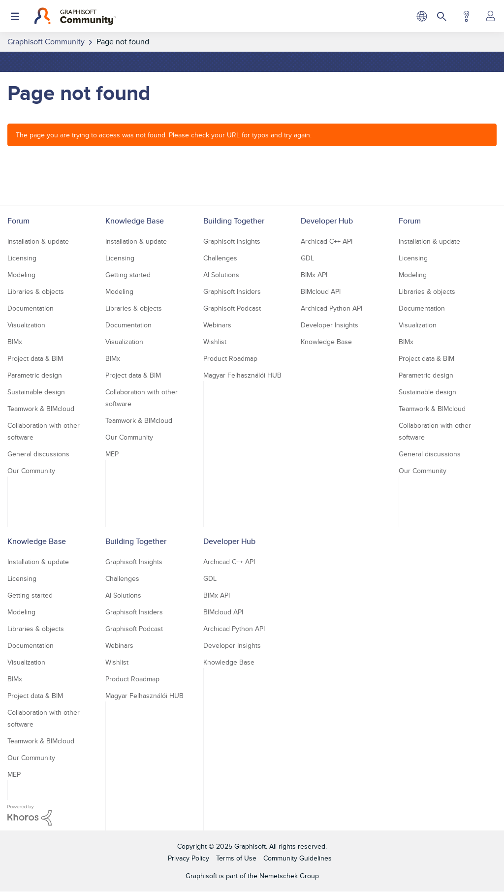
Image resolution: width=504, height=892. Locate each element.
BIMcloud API (321, 291)
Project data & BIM (35, 358)
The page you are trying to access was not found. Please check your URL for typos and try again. (164, 135)
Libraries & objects (35, 291)
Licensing (21, 258)
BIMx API (314, 275)
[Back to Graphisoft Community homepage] (75, 16)
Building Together (233, 220)
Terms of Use (236, 858)
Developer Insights (329, 325)
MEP (112, 454)
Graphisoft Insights (231, 241)
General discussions (38, 454)
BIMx (14, 342)
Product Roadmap (230, 358)
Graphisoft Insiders (232, 291)
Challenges (220, 258)
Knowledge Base (134, 220)
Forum (18, 220)
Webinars (217, 325)
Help (466, 16)
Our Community (31, 471)
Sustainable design (36, 392)
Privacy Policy (188, 858)
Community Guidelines (297, 858)
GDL (307, 258)
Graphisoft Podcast (232, 308)
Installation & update (38, 241)
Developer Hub (327, 220)
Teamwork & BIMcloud (40, 409)
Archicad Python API (331, 308)
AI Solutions (221, 275)
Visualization (26, 325)
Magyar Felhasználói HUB (242, 375)
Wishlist (214, 342)
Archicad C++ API (326, 241)
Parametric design (34, 375)
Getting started (128, 275)
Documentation (30, 308)
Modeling (21, 275)
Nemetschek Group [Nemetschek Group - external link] (289, 876)
